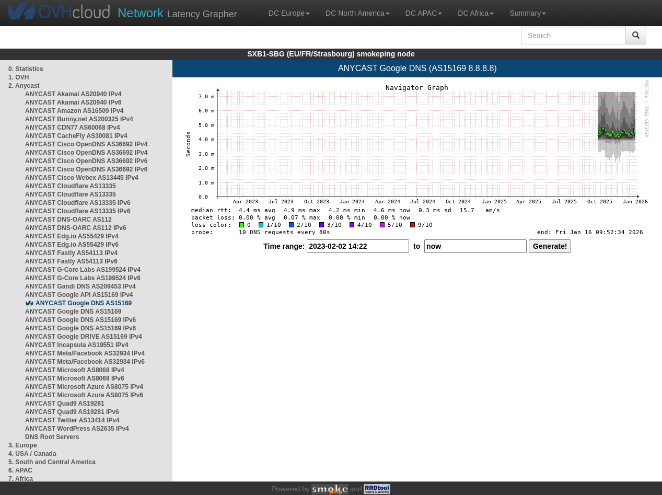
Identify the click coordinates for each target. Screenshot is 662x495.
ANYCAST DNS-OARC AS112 (68, 219)
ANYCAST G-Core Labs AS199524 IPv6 (83, 278)
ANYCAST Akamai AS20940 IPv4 (73, 94)
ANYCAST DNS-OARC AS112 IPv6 (75, 228)
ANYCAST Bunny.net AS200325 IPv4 (79, 119)
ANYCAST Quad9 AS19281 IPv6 (72, 412)
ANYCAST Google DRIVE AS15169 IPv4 (83, 336)
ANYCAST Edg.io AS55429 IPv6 (72, 244)
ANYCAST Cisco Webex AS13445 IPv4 (81, 177)
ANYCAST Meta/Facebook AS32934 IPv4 (85, 353)
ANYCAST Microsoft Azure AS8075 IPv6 (84, 395)
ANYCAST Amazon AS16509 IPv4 (74, 110)
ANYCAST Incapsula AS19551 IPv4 (77, 345)
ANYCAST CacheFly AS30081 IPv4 (76, 136)
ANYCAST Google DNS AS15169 (84, 303)
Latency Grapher (177, 13)
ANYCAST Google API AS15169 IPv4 (79, 294)
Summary (527, 13)
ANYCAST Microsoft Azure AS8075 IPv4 (84, 386)
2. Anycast (24, 85)
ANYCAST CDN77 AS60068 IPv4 (72, 127)
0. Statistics (25, 69)
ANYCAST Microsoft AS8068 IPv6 (74, 378)
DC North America (358, 13)
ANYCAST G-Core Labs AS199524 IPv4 (83, 269)
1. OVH (18, 77)
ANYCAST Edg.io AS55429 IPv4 (72, 236)
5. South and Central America (52, 462)
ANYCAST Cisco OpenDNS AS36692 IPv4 (86, 144)
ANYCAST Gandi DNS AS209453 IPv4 (80, 286)
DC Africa (476, 13)
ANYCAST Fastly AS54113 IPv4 (71, 253)
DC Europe (289, 13)
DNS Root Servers (52, 437)
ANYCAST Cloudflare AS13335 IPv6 (78, 202)
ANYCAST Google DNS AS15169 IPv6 (80, 320)
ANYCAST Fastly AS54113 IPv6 (71, 261)
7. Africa (20, 478)
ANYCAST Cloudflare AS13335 (70, 186)
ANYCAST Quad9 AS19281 (64, 403)
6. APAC (20, 470)
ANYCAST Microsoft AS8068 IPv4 (74, 370)
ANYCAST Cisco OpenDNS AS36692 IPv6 (86, 161)
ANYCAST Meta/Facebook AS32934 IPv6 (85, 361)
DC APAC (423, 13)
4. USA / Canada (32, 453)
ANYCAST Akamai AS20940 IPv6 (73, 102)
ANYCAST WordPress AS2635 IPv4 (77, 428)
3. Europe (22, 445)
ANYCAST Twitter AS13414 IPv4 (72, 420)
